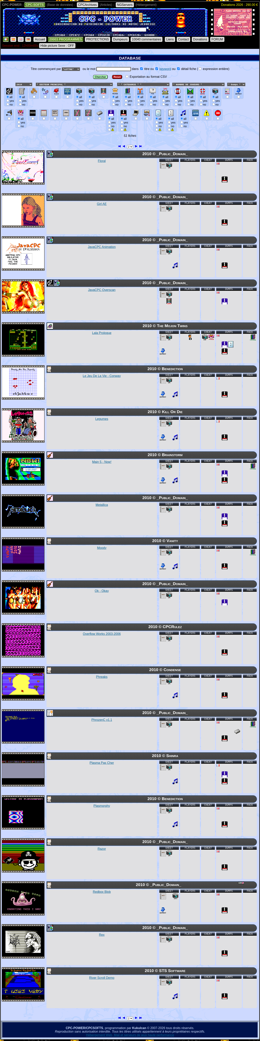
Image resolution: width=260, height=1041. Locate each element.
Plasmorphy (101, 806)
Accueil (40, 39)
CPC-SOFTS (35, 4)
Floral (102, 161)
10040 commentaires (146, 39)
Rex (101, 935)
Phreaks (102, 677)
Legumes (101, 419)
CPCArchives (87, 4)
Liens (170, 39)
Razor (102, 849)
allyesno (111, 122)
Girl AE (102, 204)
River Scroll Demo (101, 978)
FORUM (217, 39)
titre (144, 69)
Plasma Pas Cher (102, 763)
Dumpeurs (120, 39)
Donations (200, 39)
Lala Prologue (101, 333)
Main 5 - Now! (101, 462)
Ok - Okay (102, 591)
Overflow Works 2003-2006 (102, 634)
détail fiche (186, 69)
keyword (165, 69)
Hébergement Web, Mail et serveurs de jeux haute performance (130, 1035)
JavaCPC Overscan (102, 290)
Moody (101, 548)
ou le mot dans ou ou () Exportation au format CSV (130, 100)
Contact (183, 39)
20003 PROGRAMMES (65, 39)
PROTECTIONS (97, 39)
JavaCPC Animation (102, 247)
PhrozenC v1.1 (101, 720)
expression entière (213, 69)
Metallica (102, 505)
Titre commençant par (46, 69)
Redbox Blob (102, 892)
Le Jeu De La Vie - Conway (102, 376)
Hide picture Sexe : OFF (57, 45)
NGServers (125, 4)
